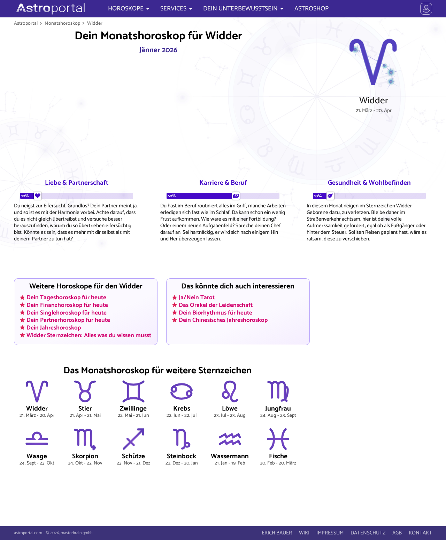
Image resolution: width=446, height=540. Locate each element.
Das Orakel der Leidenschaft (216, 305)
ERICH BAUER (277, 533)
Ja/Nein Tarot (197, 297)
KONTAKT (420, 533)
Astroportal (26, 23)
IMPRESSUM (330, 533)
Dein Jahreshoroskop (53, 327)
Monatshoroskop (62, 23)
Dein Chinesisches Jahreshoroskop (223, 320)
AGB (397, 533)
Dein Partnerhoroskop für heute (68, 320)
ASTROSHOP (311, 8)
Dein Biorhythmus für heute (215, 312)
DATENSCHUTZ (368, 533)
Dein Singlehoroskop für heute (66, 312)
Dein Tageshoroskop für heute (66, 297)
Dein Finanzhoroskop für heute (67, 305)
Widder (94, 23)
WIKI (304, 533)
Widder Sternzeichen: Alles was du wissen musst (88, 335)
